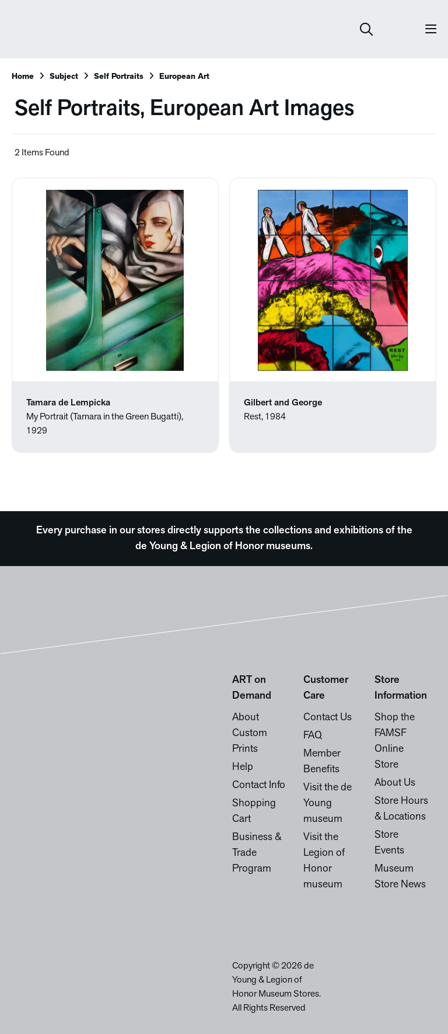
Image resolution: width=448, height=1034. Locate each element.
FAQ (312, 735)
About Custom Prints (249, 733)
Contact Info (258, 785)
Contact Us (327, 717)
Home (23, 76)
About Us (394, 783)
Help (242, 767)
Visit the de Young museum (327, 803)
